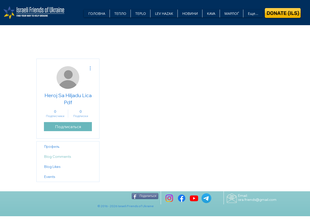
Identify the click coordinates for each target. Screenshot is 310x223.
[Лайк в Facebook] (114, 196)
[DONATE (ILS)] (283, 13)
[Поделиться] (145, 196)
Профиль (51, 146)
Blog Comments (57, 157)
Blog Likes (52, 167)
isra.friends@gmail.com (257, 200)
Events (49, 177)
